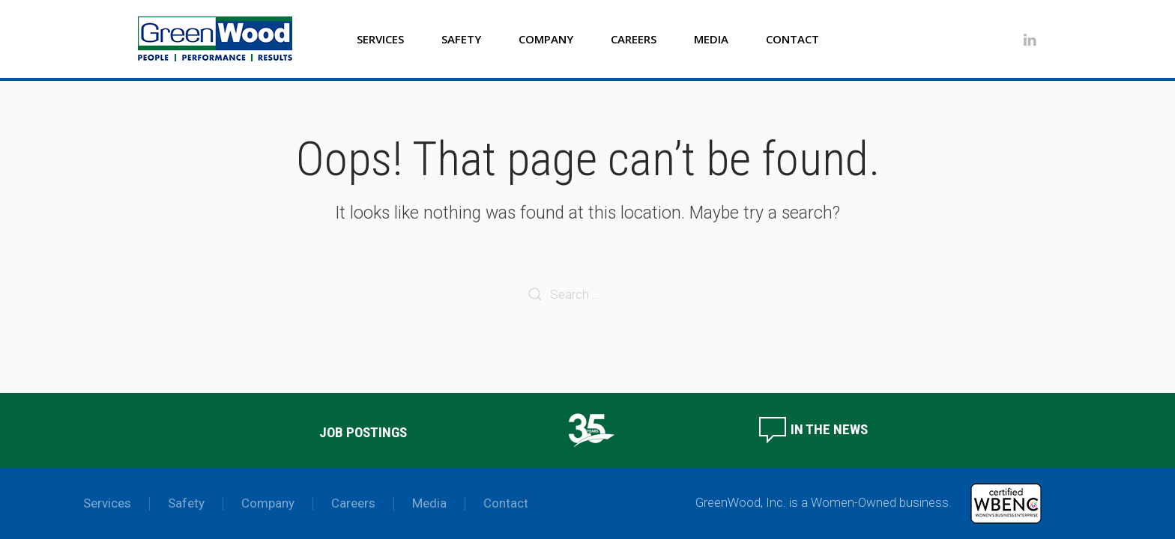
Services (380, 38)
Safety (461, 38)
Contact (792, 38)
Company (546, 38)
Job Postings (363, 432)
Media (711, 38)
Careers (633, 38)
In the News (813, 429)
